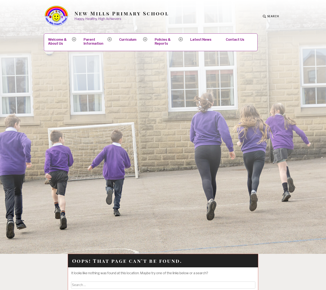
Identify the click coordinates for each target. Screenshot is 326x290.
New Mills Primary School (121, 13)
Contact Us (235, 40)
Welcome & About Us (57, 41)
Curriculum (127, 40)
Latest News (200, 40)
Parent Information (93, 41)
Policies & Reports (163, 41)
